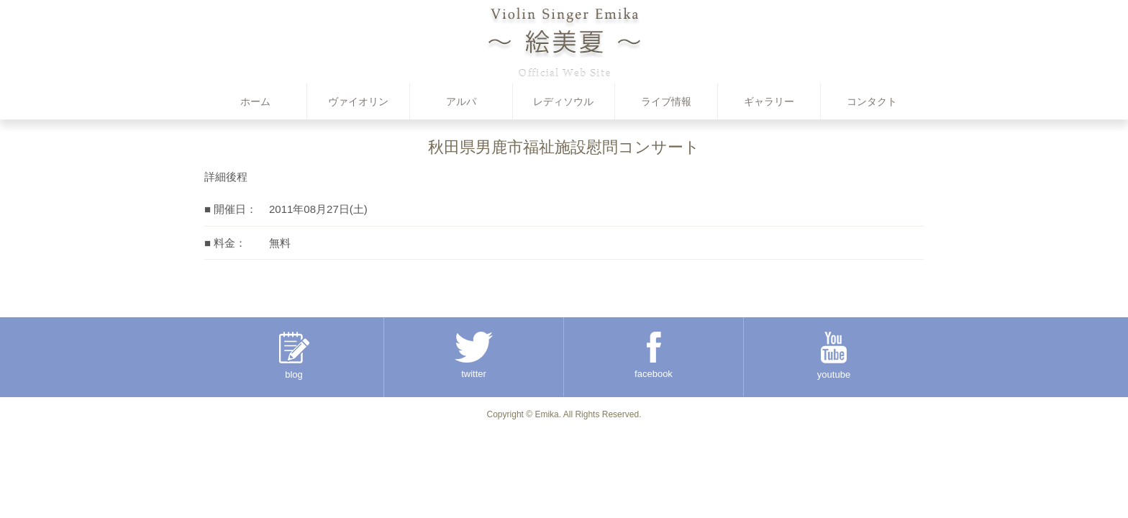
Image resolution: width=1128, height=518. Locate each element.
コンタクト (872, 101)
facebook (653, 355)
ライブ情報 (666, 101)
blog (294, 356)
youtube (833, 356)
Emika (546, 414)
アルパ (461, 101)
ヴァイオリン (358, 101)
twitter (474, 355)
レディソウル (563, 101)
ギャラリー (769, 101)
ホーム (255, 101)
